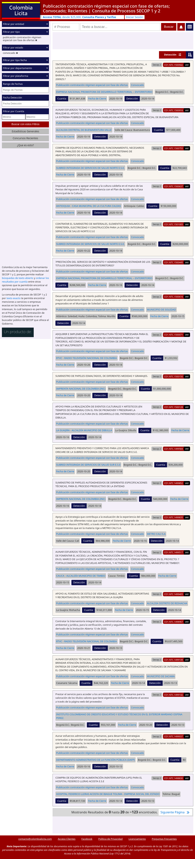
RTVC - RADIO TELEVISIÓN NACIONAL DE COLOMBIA (86, 358)
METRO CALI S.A (156, 534)
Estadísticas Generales (25, 131)
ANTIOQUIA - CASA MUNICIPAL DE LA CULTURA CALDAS (88, 206)
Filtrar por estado (13, 47)
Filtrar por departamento (17, 68)
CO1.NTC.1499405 (173, 594)
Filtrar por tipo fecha (15, 60)
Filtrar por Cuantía (13, 111)
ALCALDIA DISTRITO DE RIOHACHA (167, 603)
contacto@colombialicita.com (35, 839)
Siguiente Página (175, 812)
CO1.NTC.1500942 (173, 64)
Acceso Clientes (66, 839)
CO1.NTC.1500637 (173, 186)
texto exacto (13, 298)
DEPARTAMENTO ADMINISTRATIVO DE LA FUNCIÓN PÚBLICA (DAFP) (95, 759)
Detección (170, 54)
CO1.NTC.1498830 (173, 778)
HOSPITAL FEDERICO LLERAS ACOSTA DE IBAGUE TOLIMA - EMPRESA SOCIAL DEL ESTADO (108, 794)
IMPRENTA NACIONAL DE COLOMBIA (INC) (80, 388)
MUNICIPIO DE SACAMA (161, 676)
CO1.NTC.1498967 (173, 621)
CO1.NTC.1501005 (173, 224)
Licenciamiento (137, 839)
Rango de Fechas (13, 84)
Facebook (86, 839)
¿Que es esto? (25, 145)
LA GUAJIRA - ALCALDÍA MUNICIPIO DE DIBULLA (84, 430)
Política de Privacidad (110, 839)
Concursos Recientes (25, 138)
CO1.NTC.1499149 (173, 659)
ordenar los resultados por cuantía (25, 279)
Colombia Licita (21, 10)
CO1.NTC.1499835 (173, 517)
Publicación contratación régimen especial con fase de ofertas (92, 85)
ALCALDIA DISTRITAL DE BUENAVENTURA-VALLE (84, 130)
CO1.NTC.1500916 (173, 110)
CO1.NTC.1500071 (173, 334)
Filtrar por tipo (11, 31)
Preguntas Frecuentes (164, 839)
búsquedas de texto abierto (17, 278)
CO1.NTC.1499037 (173, 736)
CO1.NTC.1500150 (173, 376)
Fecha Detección (12, 97)
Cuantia (61, 98)
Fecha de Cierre (97, 98)
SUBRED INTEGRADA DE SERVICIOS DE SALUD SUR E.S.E (88, 464)
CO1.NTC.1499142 (173, 694)
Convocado (137, 85)
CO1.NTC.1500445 (173, 262)
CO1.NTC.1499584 (173, 448)
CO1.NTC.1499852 (173, 483)
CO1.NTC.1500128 (173, 407)
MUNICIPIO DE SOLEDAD (161, 309)
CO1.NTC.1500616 (173, 296)
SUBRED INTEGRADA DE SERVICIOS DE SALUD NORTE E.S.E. (90, 168)
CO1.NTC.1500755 (173, 148)
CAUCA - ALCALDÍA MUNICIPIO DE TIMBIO (80, 575)
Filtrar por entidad (13, 24)
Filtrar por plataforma (15, 76)
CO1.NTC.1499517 (173, 552)
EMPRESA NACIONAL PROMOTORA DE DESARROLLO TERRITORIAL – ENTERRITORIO (104, 92)
